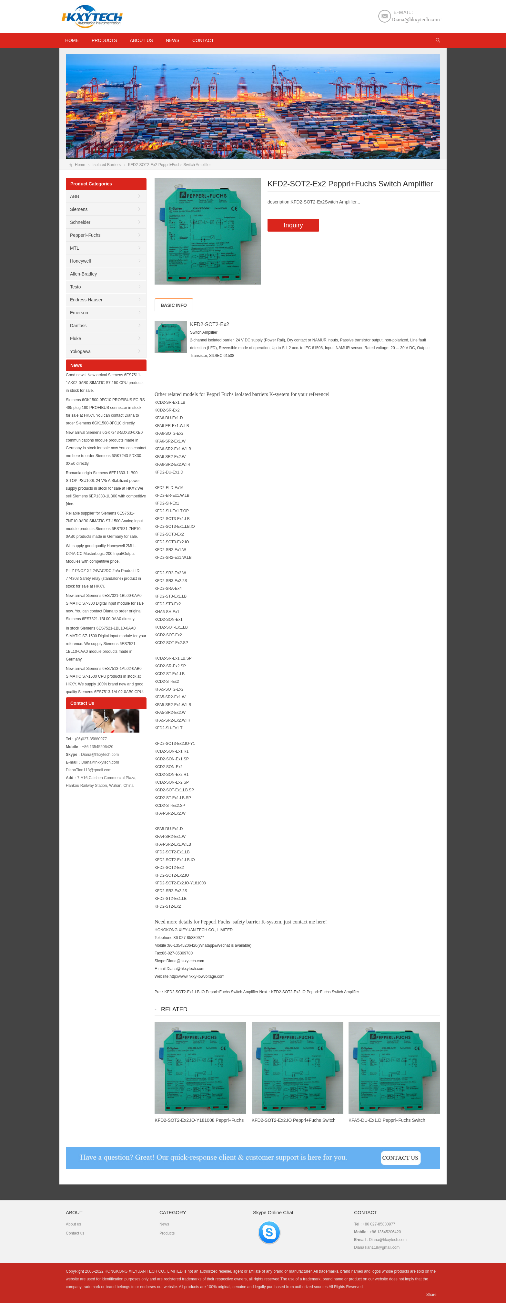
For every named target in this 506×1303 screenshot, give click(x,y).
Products (104, 40)
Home (80, 164)
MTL (74, 248)
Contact (203, 40)
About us (141, 40)
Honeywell (80, 261)
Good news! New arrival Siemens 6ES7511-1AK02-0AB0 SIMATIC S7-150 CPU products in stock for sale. (105, 383)
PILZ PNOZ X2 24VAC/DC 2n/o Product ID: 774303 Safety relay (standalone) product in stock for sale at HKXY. (103, 578)
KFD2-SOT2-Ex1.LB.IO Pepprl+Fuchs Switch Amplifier (211, 992)
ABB (74, 196)
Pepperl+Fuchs (85, 235)
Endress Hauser (86, 299)
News (172, 40)
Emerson (79, 312)
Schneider (80, 222)
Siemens (78, 209)
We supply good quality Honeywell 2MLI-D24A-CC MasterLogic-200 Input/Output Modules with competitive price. (101, 554)
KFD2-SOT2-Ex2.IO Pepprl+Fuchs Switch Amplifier (315, 992)
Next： (265, 992)
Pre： (160, 992)
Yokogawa (80, 351)
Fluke (75, 338)
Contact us (75, 1233)
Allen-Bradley (83, 273)
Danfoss (78, 325)
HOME (72, 40)
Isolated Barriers (107, 164)
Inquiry (293, 225)
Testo (75, 286)
